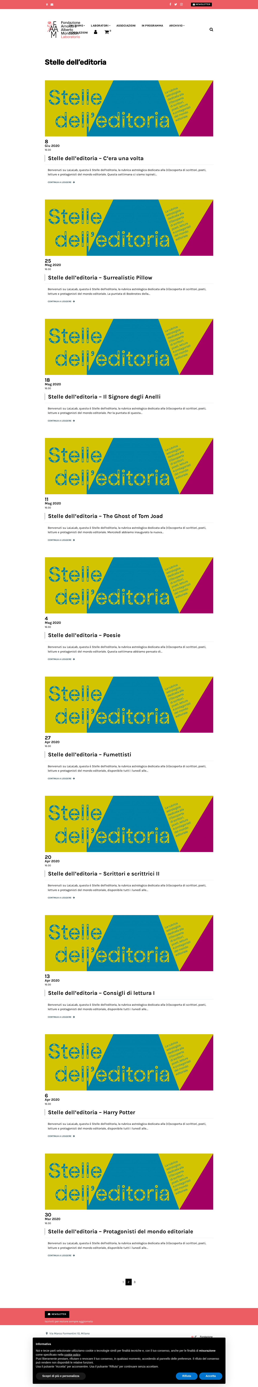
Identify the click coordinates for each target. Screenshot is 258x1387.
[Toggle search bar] (211, 30)
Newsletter (201, 4)
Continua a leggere (59, 182)
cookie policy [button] (72, 1354)
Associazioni (126, 25)
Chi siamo (76, 25)
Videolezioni (78, 32)
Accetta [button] (211, 1376)
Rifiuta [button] (186, 1376)
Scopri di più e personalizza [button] (60, 1376)
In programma (152, 25)
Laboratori (99, 25)
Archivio (176, 25)
